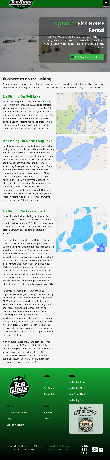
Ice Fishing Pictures (78, 388)
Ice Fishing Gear (77, 400)
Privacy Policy (53, 446)
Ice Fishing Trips (77, 382)
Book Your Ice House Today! (88, 57)
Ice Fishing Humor (16, 424)
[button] (106, 3)
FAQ (9, 418)
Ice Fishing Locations (17, 412)
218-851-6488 (84, 449)
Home (46, 382)
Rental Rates (49, 394)
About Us (48, 412)
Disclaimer (63, 449)
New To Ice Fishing (78, 394)
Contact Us (48, 418)
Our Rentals (49, 388)
